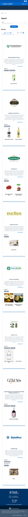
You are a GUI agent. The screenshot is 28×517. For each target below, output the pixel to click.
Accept (25, 515)
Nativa (14, 478)
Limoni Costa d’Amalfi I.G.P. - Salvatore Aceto (9, 305)
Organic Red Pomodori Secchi (9, 195)
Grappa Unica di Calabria (9, 139)
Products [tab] (20, 33)
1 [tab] (13, 196)
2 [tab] (15, 196)
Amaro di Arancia (19, 361)
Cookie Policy (19, 515)
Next (24, 188)
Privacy (14, 515)
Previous (3, 188)
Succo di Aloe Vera (14, 83)
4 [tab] (16, 363)
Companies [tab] (7, 33)
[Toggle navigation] (1, 3)
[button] (21, 4)
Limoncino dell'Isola (18, 139)
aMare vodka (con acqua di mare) (9, 362)
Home (2, 13)
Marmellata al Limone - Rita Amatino (19, 305)
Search (3, 22)
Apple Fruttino (13, 249)
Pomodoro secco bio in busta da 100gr (19, 195)
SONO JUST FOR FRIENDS (13, 419)
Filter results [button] (14, 26)
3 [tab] (15, 363)
